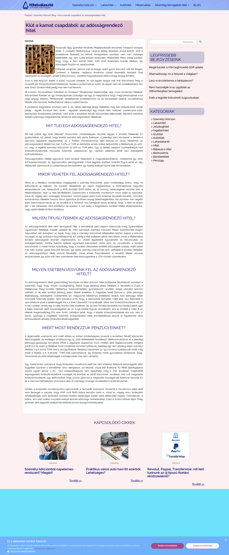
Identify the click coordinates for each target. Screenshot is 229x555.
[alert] (114, 546)
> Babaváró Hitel (161, 149)
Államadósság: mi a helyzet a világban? (173, 73)
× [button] (226, 540)
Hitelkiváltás (143, 5)
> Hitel (155, 145)
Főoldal (28, 15)
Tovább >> (75, 480)
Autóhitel (125, 5)
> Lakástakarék (160, 141)
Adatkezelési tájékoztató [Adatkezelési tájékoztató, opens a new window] (45, 548)
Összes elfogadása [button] (167, 545)
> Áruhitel (157, 134)
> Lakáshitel (158, 122)
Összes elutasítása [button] (202, 545)
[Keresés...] (173, 41)
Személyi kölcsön (84, 5)
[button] (76, 551)
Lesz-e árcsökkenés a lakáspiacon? (171, 80)
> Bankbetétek (160, 156)
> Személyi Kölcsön (163, 119)
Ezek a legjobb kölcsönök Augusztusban (174, 97)
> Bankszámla (159, 152)
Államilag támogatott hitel (172, 5)
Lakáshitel (108, 5)
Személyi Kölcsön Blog (45, 15)
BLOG (197, 5)
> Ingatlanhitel (160, 130)
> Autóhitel (157, 137)
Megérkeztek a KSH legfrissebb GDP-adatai (176, 67)
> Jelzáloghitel (160, 126)
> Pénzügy (157, 160)
